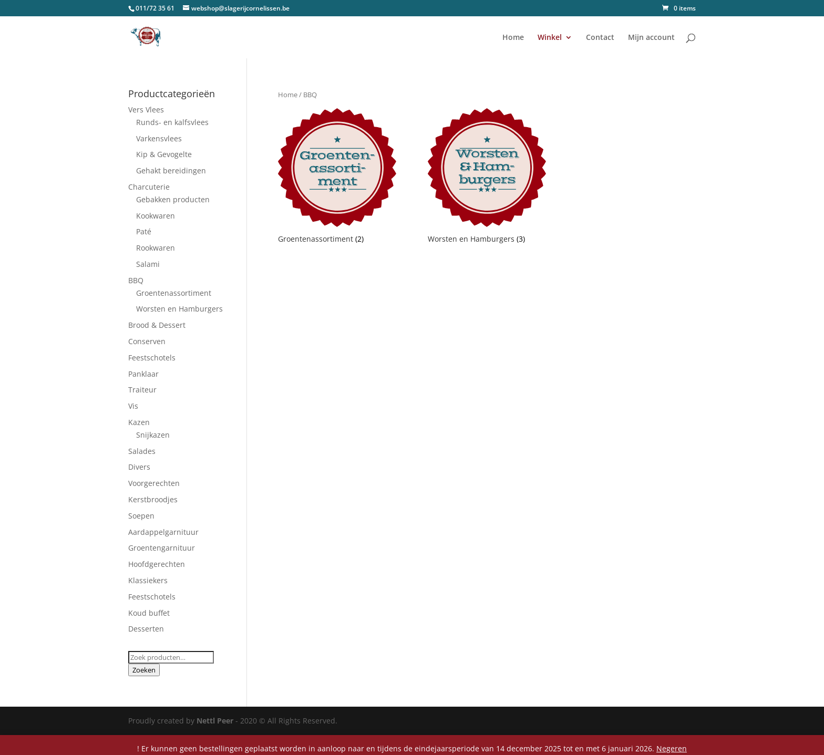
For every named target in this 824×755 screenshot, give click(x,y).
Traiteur (142, 390)
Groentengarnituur (161, 548)
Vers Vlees (146, 110)
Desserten (146, 629)
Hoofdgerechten (156, 564)
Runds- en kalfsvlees (172, 122)
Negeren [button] (671, 748)
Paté (143, 231)
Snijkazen (153, 435)
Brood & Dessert (157, 325)
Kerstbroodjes (153, 499)
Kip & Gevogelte (164, 154)
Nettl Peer (215, 721)
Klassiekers (148, 580)
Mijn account (651, 38)
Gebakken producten (173, 199)
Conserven (147, 341)
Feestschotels (152, 358)
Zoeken (144, 670)
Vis (133, 406)
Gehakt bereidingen (171, 170)
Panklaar (143, 374)
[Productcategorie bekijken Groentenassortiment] (337, 177)
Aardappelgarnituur (163, 532)
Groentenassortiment (173, 293)
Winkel (550, 38)
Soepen (141, 516)
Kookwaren (155, 216)
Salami (148, 264)
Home (513, 38)
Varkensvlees (159, 138)
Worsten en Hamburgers (179, 309)
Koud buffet (149, 613)
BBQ (135, 280)
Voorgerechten (154, 483)
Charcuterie (149, 187)
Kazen (139, 422)
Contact (600, 38)
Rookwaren (155, 248)
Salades (142, 451)
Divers (139, 467)
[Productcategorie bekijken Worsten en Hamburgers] (487, 177)
